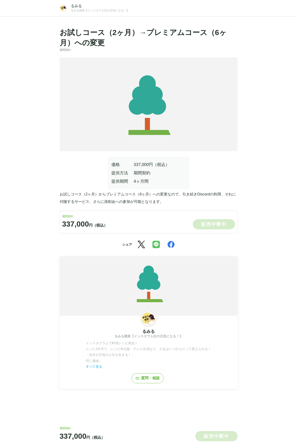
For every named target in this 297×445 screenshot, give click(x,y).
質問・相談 (148, 378)
